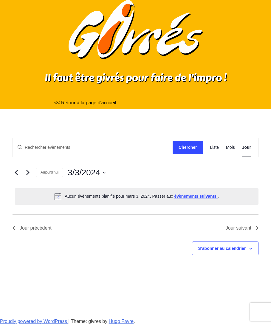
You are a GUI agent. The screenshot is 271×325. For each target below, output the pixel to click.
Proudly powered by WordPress (34, 321)
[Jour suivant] (27, 172)
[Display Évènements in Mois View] (230, 147)
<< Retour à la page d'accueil (85, 102)
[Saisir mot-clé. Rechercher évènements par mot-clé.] (93, 147)
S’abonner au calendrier (222, 248)
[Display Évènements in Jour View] (246, 147)
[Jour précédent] (16, 172)
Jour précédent (32, 227)
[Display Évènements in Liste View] (214, 147)
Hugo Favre (121, 321)
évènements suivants (196, 196)
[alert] (136, 196)
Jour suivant (242, 227)
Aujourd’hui (49, 172)
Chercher (188, 147)
